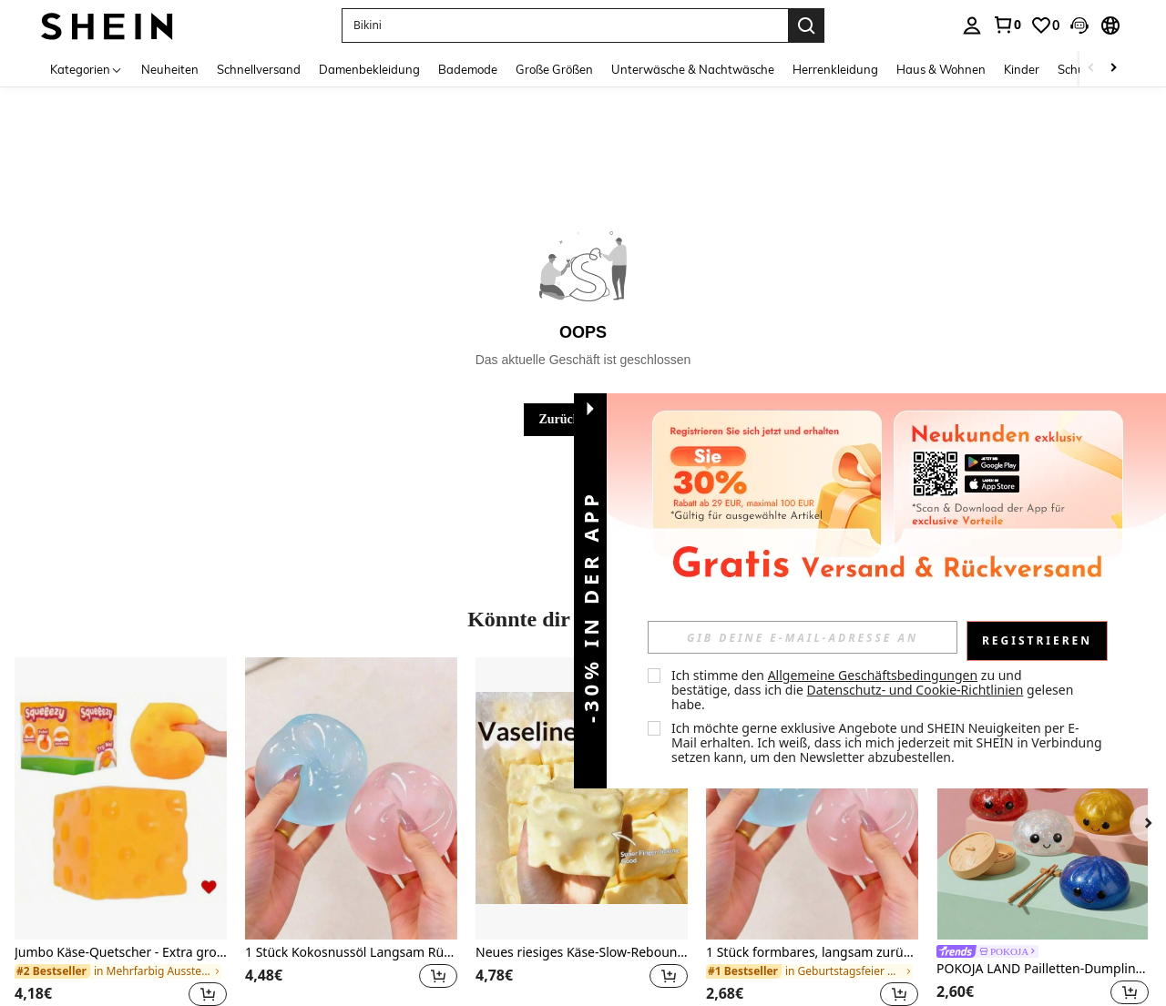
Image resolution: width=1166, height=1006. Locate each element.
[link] (1006, 25)
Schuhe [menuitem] (1078, 69)
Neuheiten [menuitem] (170, 69)
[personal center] (972, 25)
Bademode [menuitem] (467, 69)
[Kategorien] (86, 68)
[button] (1079, 25)
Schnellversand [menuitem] (259, 69)
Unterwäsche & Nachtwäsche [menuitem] (692, 69)
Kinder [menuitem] (1021, 69)
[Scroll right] (1113, 68)
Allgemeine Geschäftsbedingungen (873, 675)
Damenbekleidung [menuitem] (369, 69)
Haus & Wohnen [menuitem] (941, 69)
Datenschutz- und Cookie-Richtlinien (915, 689)
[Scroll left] (1091, 68)
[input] (802, 637)
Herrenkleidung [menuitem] (835, 69)
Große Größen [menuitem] (554, 69)
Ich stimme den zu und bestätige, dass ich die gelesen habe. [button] (874, 689)
